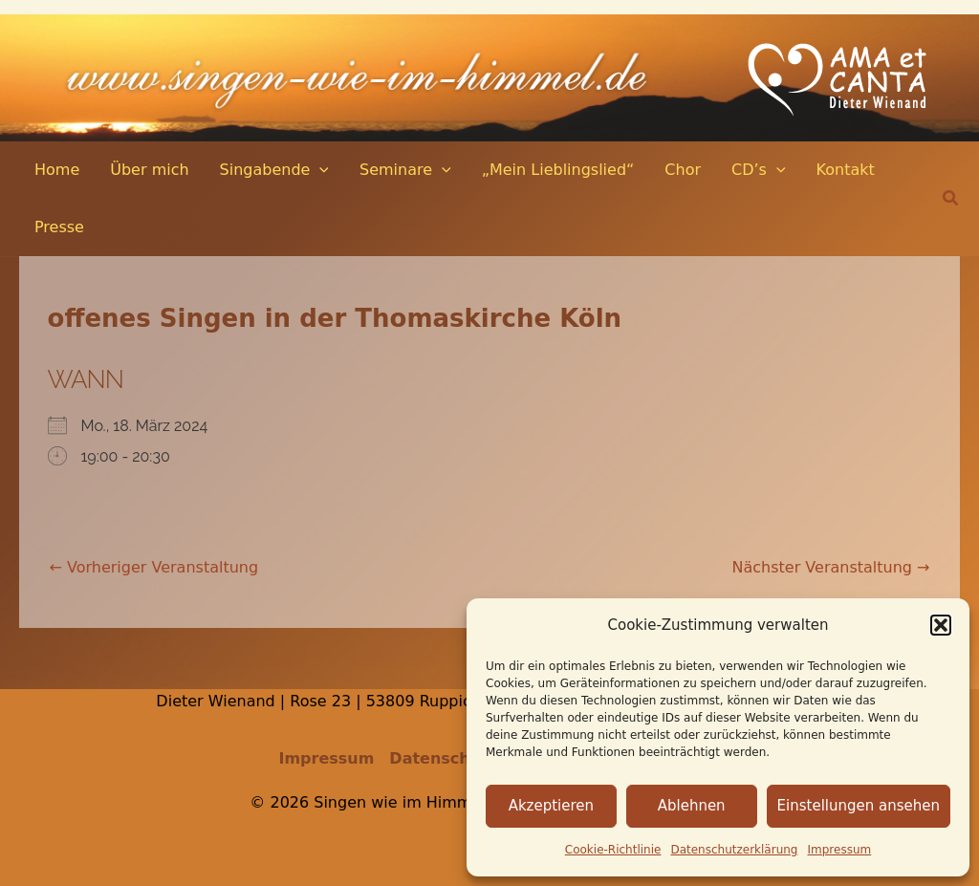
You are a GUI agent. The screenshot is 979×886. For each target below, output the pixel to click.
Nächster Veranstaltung (831, 567)
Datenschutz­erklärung (733, 849)
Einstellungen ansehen (858, 805)
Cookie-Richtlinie (613, 849)
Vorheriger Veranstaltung (154, 567)
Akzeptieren (551, 805)
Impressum (840, 849)
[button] (940, 625)
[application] (319, 170)
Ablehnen (692, 805)
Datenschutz (443, 758)
